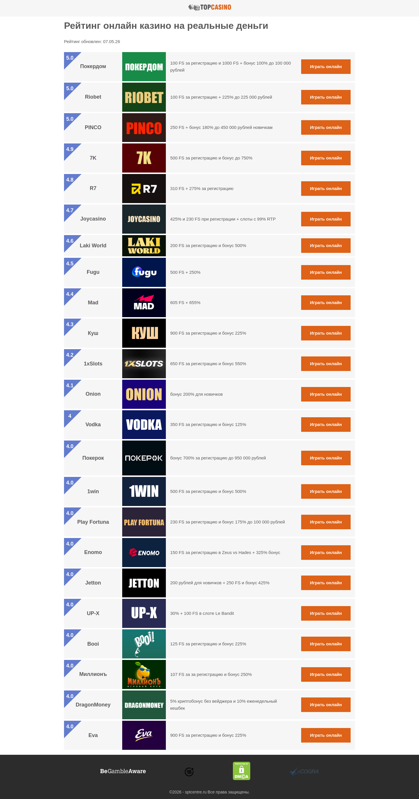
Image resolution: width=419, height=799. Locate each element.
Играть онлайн (326, 66)
